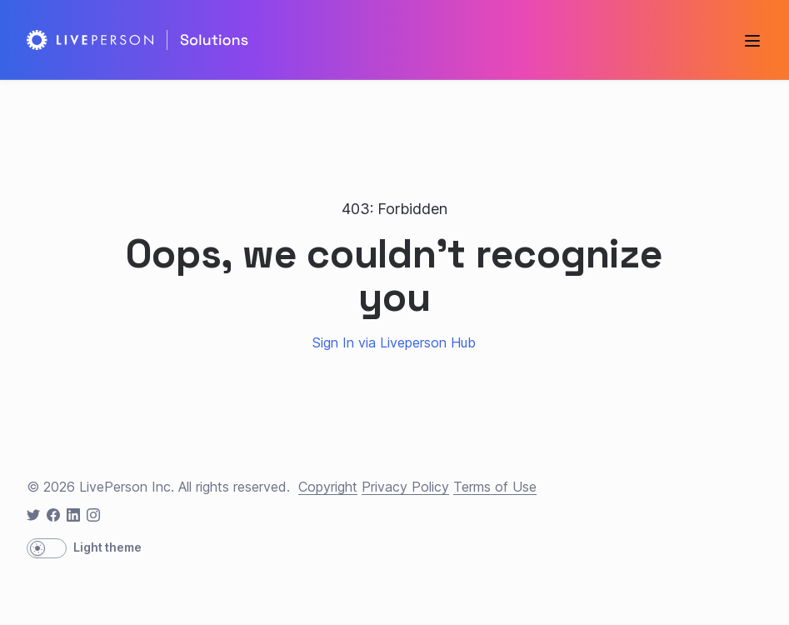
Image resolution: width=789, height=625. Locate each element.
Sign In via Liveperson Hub (394, 342)
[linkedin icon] (73, 515)
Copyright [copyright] (327, 486)
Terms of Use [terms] (495, 486)
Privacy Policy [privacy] (405, 486)
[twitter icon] (33, 515)
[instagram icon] (93, 515)
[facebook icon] (53, 515)
